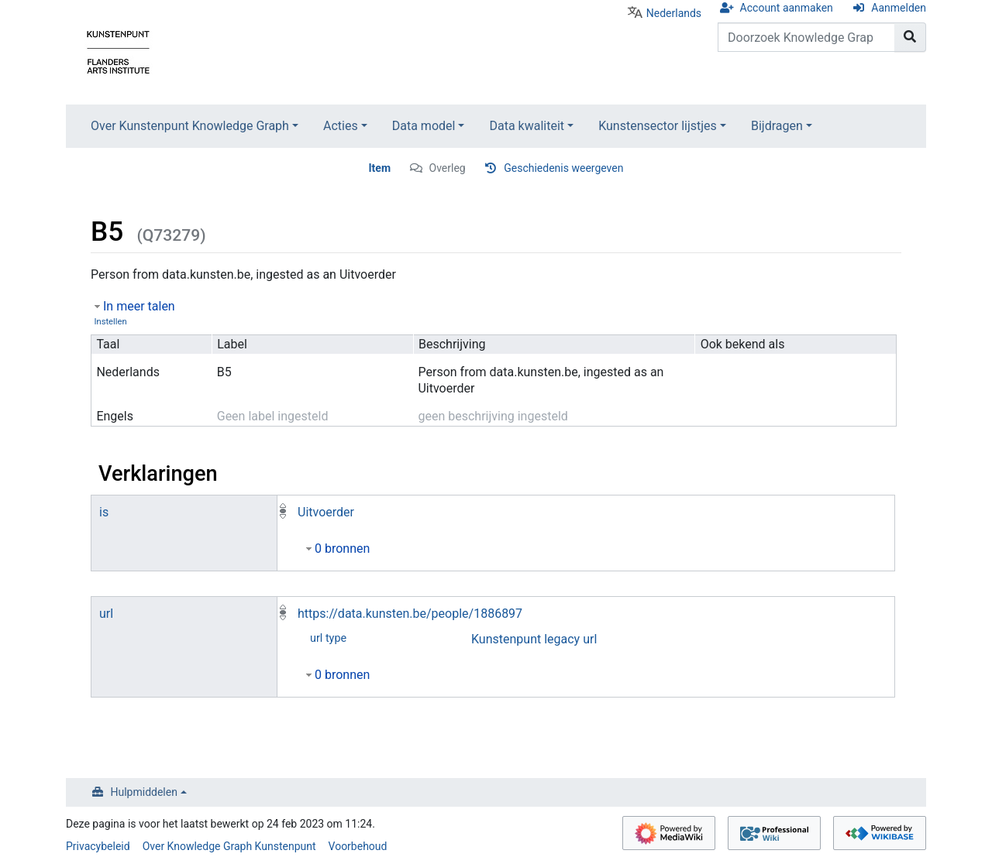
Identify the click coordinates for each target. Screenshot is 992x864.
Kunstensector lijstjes (657, 125)
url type (328, 638)
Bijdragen (777, 125)
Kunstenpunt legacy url (534, 639)
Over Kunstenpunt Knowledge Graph (190, 125)
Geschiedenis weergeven (563, 168)
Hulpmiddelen (144, 792)
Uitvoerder (326, 512)
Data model (424, 125)
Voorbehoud (358, 846)
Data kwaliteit (526, 125)
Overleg (447, 168)
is (103, 512)
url (106, 613)
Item (380, 168)
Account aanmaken (786, 8)
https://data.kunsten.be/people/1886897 (410, 613)
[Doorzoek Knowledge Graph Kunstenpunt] (806, 37)
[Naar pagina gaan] (910, 37)
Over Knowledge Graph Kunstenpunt (229, 846)
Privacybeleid (98, 846)
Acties (340, 125)
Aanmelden (898, 8)
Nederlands (673, 13)
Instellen (110, 322)
